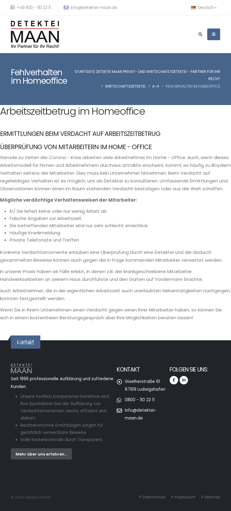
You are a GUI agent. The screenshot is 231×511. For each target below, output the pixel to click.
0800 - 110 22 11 (140, 400)
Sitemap (212, 497)
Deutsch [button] (203, 8)
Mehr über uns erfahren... (41, 454)
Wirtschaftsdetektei (125, 86)
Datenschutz (153, 497)
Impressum (185, 497)
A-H (155, 86)
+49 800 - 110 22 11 (31, 8)
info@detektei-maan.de (90, 8)
